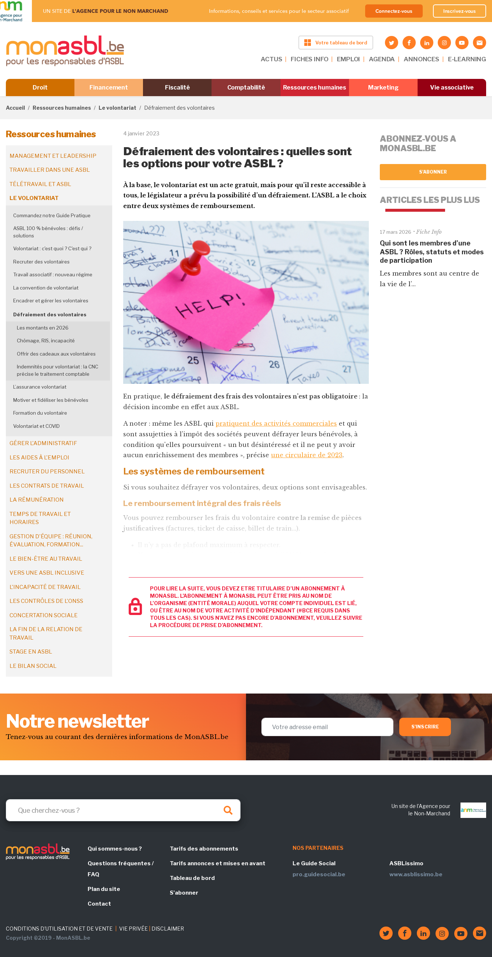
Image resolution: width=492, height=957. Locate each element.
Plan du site (104, 889)
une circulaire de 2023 (306, 455)
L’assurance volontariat (39, 387)
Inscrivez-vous (459, 11)
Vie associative (452, 87)
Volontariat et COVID (36, 426)
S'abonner (433, 172)
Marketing (383, 87)
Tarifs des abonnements (204, 848)
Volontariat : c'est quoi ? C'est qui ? (52, 248)
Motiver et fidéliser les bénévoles (50, 400)
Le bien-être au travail (46, 559)
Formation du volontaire (40, 413)
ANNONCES (421, 59)
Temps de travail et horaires (40, 518)
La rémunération (37, 499)
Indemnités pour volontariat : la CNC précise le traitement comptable (57, 370)
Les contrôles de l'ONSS (46, 601)
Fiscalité (177, 87)
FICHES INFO (309, 59)
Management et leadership (53, 156)
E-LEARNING (467, 59)
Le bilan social (33, 666)
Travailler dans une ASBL (50, 170)
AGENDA (382, 59)
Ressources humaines (314, 87)
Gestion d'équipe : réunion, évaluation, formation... (51, 540)
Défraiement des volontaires (50, 314)
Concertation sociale (44, 615)
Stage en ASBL (31, 651)
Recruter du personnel (47, 471)
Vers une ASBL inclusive (47, 573)
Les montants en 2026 (43, 328)
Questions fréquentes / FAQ (121, 869)
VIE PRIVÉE (133, 928)
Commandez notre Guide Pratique (52, 215)
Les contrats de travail (47, 486)
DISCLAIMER (167, 928)
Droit (40, 87)
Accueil (15, 108)
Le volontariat (117, 108)
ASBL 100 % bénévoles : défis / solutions (48, 232)
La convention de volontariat (45, 288)
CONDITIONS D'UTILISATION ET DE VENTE (59, 928)
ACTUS (271, 59)
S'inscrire (425, 726)
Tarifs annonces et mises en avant (217, 863)
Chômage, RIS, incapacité (46, 340)
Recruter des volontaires (41, 262)
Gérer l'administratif (43, 443)
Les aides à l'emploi (39, 457)
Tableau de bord (192, 878)
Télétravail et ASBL (40, 184)
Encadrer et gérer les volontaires (50, 300)
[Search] (123, 810)
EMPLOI (348, 59)
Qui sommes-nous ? (115, 848)
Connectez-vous (393, 11)
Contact (99, 903)
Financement (108, 87)
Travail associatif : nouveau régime (52, 274)
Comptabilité (246, 87)
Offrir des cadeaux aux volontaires (56, 354)
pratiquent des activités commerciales (276, 423)
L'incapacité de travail (45, 587)
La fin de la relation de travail (46, 633)
